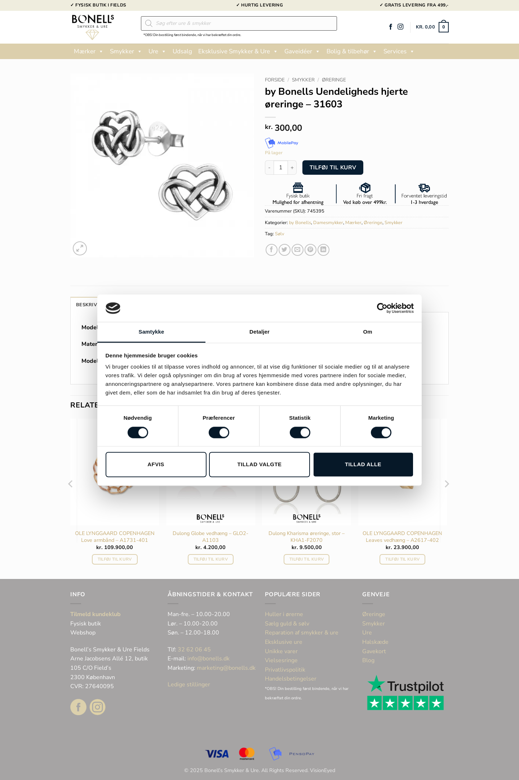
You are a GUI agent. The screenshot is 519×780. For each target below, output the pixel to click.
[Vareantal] (281, 167)
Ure (157, 51)
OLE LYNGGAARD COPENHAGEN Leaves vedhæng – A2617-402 (402, 536)
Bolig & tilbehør (352, 51)
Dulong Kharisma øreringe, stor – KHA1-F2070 (307, 536)
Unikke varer (281, 651)
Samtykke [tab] (151, 332)
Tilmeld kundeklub (95, 614)
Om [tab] (367, 332)
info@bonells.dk (208, 659)
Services (399, 51)
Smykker (126, 51)
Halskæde (375, 642)
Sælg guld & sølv (287, 624)
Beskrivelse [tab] (92, 305)
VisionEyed (322, 770)
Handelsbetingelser (290, 679)
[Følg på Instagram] (400, 27)
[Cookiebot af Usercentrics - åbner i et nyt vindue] (382, 308)
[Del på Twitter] (284, 250)
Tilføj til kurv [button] (115, 559)
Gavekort (374, 651)
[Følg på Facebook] (391, 27)
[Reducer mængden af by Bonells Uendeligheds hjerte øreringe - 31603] (269, 167)
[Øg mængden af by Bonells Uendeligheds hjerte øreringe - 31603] (292, 167)
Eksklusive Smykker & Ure (238, 51)
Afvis (155, 465)
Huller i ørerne (284, 614)
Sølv (279, 234)
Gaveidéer (302, 51)
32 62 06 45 (194, 650)
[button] (432, 27)
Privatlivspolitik (285, 670)
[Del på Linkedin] (323, 250)
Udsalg (182, 51)
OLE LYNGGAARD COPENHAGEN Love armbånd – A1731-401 (115, 536)
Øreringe (334, 79)
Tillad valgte (259, 465)
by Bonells (300, 222)
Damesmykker (328, 222)
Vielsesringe (282, 660)
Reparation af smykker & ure (301, 633)
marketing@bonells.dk (226, 668)
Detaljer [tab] (259, 332)
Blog (368, 660)
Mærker (89, 51)
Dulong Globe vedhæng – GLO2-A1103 (210, 536)
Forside (275, 79)
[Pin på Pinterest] (310, 250)
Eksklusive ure (283, 642)
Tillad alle (363, 465)
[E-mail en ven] (297, 250)
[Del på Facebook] (272, 250)
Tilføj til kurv (333, 167)
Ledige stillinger (189, 684)
